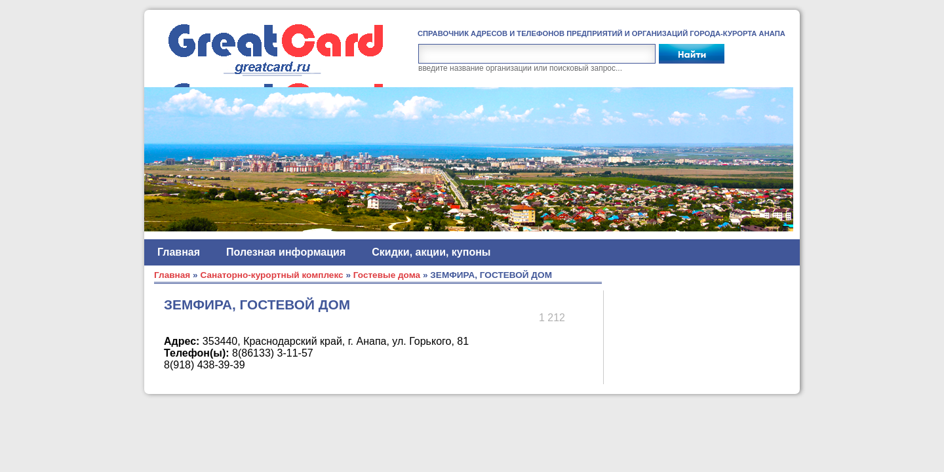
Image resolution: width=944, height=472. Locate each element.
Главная (178, 252)
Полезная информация (285, 252)
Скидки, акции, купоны (431, 252)
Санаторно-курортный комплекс (271, 275)
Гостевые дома (386, 275)
